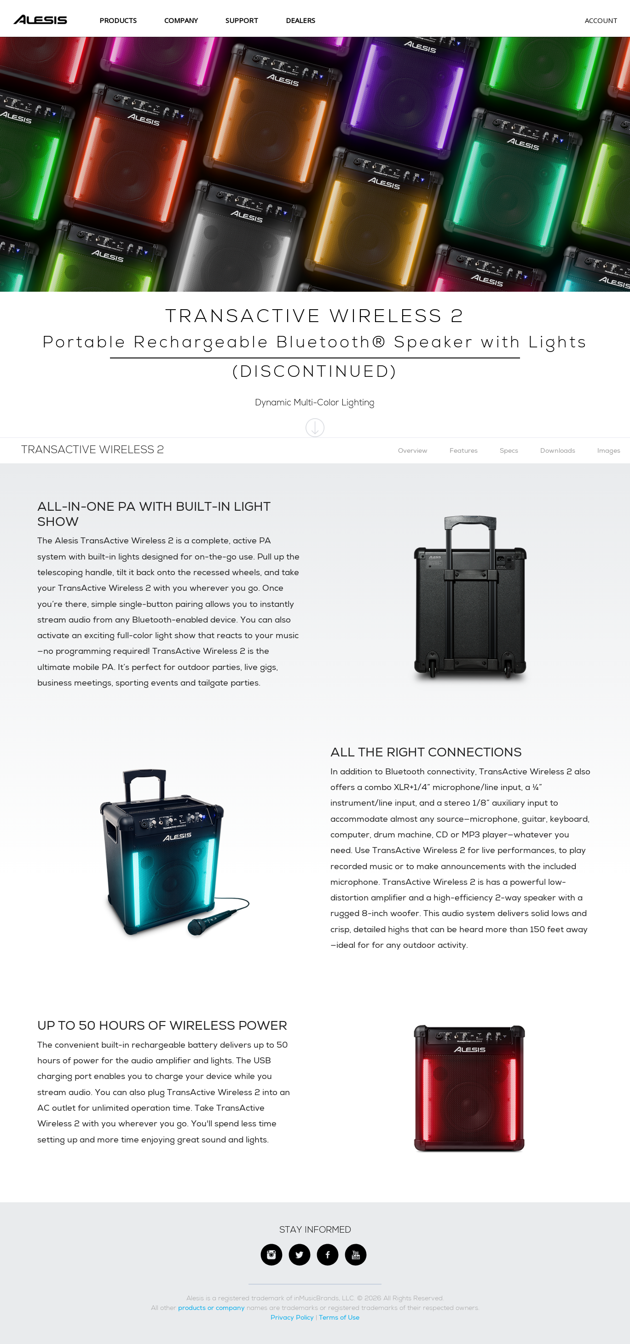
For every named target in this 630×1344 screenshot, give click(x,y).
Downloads (557, 450)
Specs (509, 450)
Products (118, 20)
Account (601, 20)
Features (464, 450)
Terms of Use (339, 1317)
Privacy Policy (292, 1317)
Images (608, 450)
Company (181, 20)
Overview (413, 450)
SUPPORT (241, 20)
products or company (211, 1308)
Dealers (300, 20)
